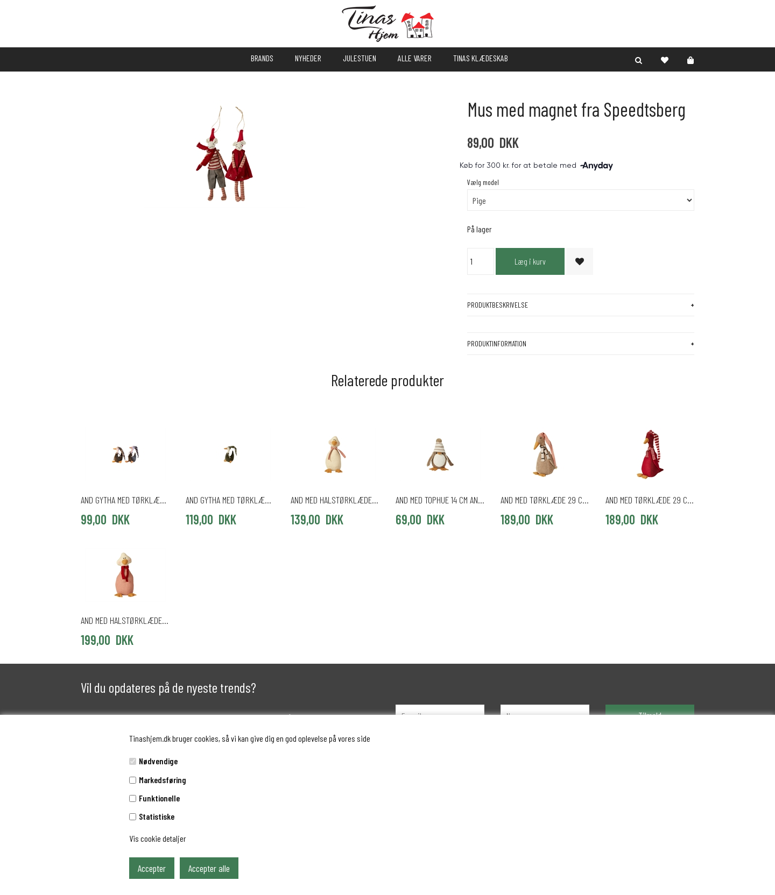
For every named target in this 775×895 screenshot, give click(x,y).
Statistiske (156, 816)
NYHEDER (308, 58)
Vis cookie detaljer (157, 838)
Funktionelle (159, 798)
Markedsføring (162, 780)
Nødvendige (158, 761)
